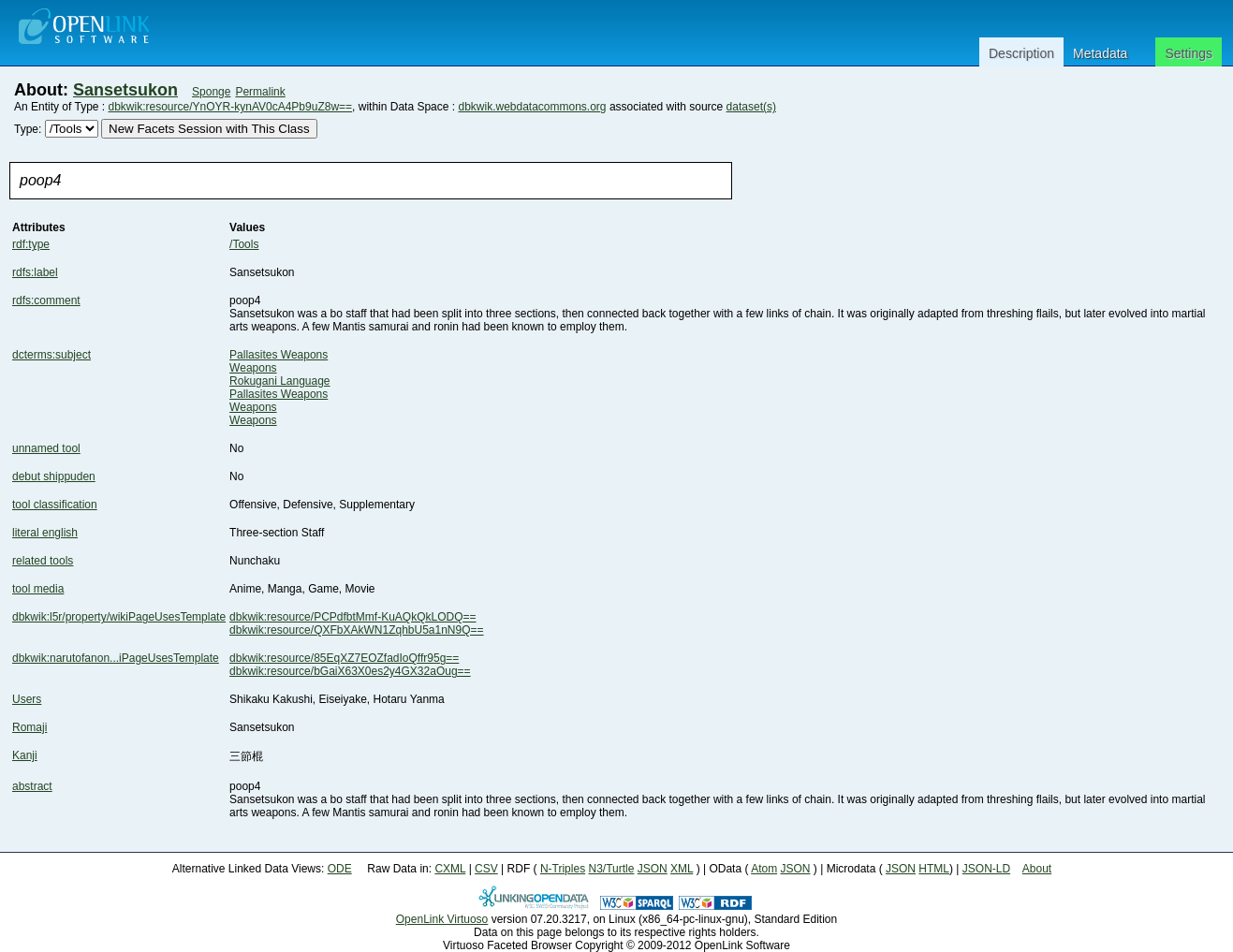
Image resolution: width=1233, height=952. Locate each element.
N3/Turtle (611, 868)
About (1036, 868)
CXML (449, 868)
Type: (27, 129)
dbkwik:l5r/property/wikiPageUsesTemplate (119, 616)
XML (681, 868)
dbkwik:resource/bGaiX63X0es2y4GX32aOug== (350, 671)
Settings (1188, 53)
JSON (653, 868)
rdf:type (31, 244)
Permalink (260, 91)
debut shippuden (53, 476)
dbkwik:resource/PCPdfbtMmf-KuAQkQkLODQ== (352, 616)
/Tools (243, 244)
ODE (340, 868)
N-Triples (562, 868)
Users (26, 699)
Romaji (29, 727)
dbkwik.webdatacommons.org (532, 106)
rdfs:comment (46, 300)
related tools (42, 560)
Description (1021, 53)
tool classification (54, 504)
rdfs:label (35, 272)
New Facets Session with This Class (209, 129)
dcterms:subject (51, 354)
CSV (486, 868)
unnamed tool (46, 448)
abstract (32, 786)
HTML (933, 868)
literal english (45, 532)
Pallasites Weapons (278, 354)
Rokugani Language (279, 381)
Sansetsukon (125, 90)
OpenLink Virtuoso (442, 919)
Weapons (252, 367)
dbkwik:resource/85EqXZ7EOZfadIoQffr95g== (344, 658)
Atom (764, 868)
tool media (38, 588)
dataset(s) (751, 106)
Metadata (1100, 53)
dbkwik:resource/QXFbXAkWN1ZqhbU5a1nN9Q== (356, 630)
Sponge (211, 91)
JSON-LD (986, 868)
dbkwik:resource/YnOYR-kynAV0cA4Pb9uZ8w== (231, 106)
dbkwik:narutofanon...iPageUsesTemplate (115, 658)
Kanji (24, 755)
